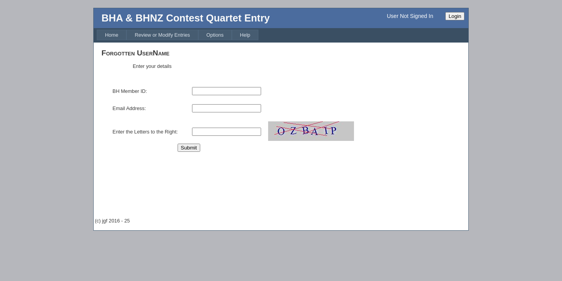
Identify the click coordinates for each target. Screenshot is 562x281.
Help (245, 35)
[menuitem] (111, 35)
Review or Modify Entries (162, 35)
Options (215, 35)
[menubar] (177, 35)
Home (111, 35)
